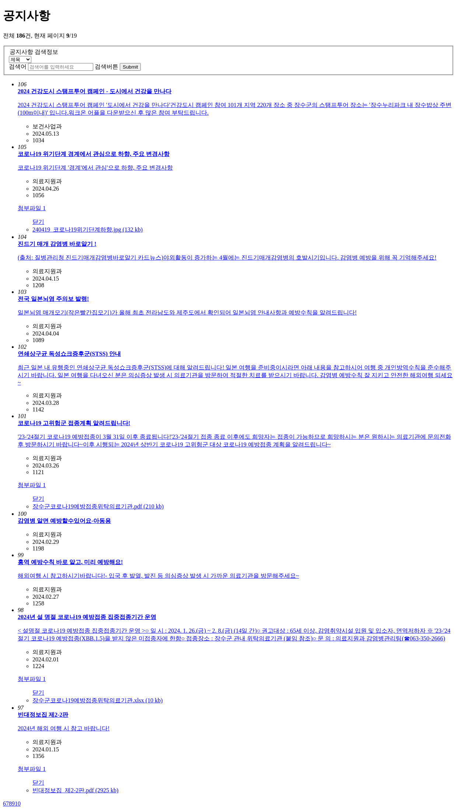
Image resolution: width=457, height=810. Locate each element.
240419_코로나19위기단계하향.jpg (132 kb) (87, 229)
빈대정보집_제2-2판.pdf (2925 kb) (75, 790)
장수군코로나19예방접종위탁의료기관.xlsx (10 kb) (97, 700)
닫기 (38, 222)
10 (18, 803)
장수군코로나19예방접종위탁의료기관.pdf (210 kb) (98, 506)
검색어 (18, 66)
